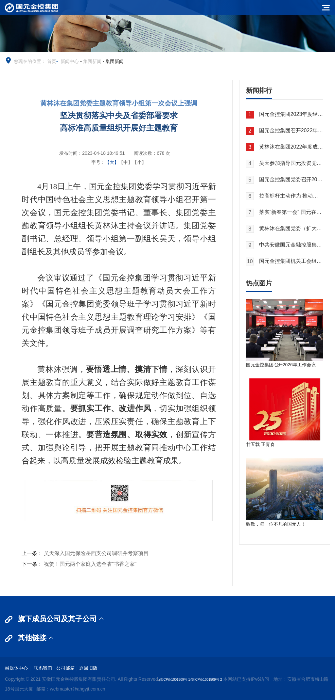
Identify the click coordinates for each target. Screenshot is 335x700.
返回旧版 (88, 668)
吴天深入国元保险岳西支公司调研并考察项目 (96, 553)
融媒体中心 (16, 668)
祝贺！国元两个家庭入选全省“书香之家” (90, 564)
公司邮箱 (65, 668)
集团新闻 (92, 61)
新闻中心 (70, 61)
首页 (51, 61)
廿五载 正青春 (260, 444)
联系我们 (42, 668)
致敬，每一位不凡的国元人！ (276, 524)
